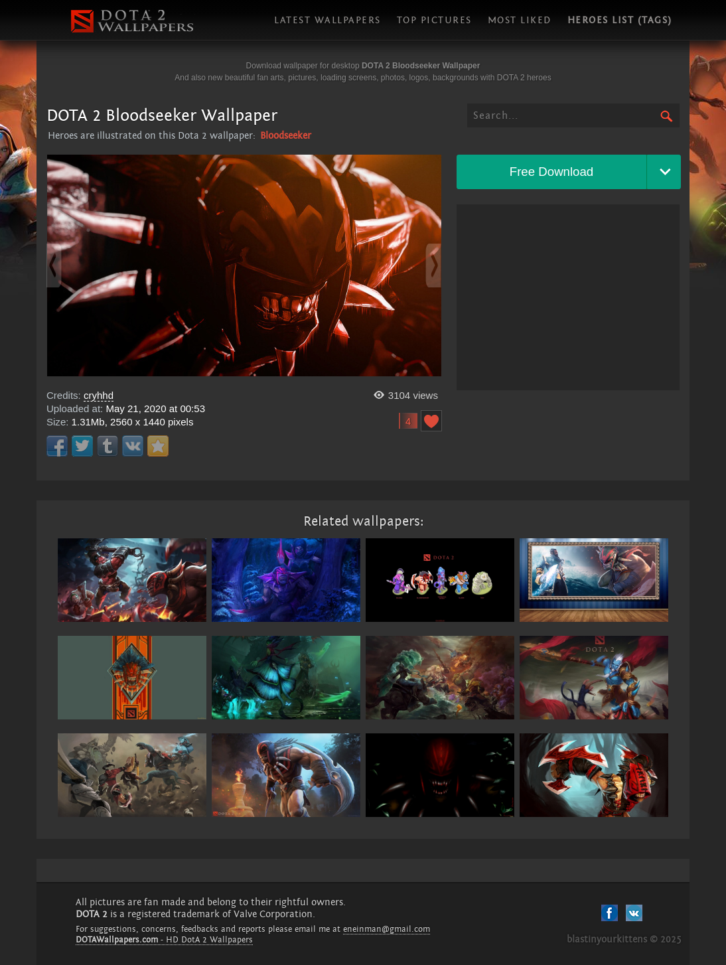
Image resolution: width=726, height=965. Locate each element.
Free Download (552, 172)
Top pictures (434, 20)
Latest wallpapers (327, 20)
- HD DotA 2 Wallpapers (164, 939)
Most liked (519, 20)
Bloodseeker (285, 135)
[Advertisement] (568, 297)
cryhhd (98, 395)
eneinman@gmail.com (386, 929)
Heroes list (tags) (619, 20)
